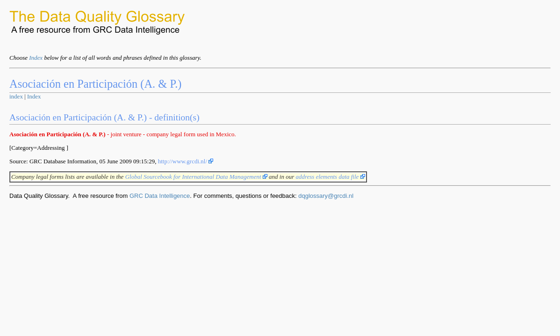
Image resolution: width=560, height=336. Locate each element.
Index (36, 57)
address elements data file (330, 176)
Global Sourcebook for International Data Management (196, 176)
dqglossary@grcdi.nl (325, 195)
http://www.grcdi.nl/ (186, 161)
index (16, 96)
